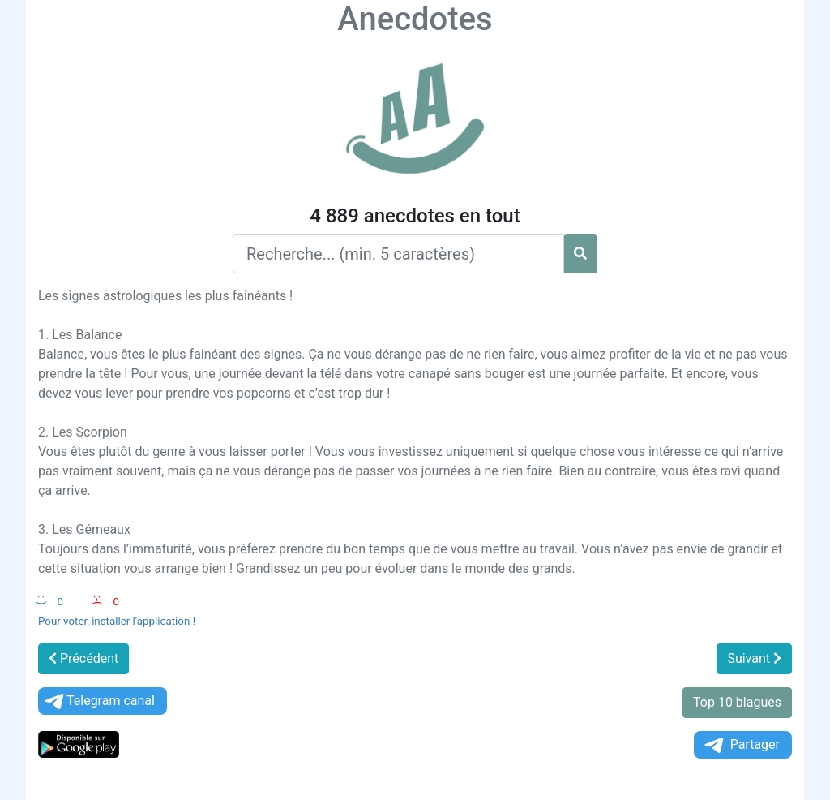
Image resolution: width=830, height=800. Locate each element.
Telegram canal (98, 701)
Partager (741, 745)
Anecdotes (414, 19)
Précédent (83, 658)
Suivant (754, 658)
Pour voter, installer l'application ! (116, 621)
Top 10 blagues (737, 702)
